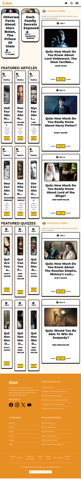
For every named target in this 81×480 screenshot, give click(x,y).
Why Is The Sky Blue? (49, 436)
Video (11, 444)
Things (11, 440)
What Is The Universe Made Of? (53, 444)
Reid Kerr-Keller (20, 276)
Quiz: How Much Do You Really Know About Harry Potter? (61, 122)
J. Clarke (10, 54)
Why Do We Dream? (49, 427)
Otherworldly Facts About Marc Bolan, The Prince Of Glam (15, 31)
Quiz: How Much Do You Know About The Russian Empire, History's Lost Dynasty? (61, 271)
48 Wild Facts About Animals (52, 396)
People (11, 431)
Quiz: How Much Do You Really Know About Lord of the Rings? (60, 191)
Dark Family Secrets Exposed (31, 22)
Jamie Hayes (61, 66)
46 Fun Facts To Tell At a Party (52, 408)
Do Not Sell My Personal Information (40, 472)
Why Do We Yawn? (48, 431)
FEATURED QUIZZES (18, 223)
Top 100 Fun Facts (48, 387)
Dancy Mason (60, 133)
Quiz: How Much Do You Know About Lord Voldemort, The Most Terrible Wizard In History (61, 58)
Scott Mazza (60, 278)
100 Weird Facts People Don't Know (54, 391)
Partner (19, 457)
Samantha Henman (30, 37)
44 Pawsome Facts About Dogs (53, 404)
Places (11, 436)
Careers (60, 457)
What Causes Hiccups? (50, 440)
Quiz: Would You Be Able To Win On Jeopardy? (60, 334)
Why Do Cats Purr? (48, 423)
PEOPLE (6, 80)
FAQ (54, 457)
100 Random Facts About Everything (54, 400)
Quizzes (11, 427)
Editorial (12, 423)
